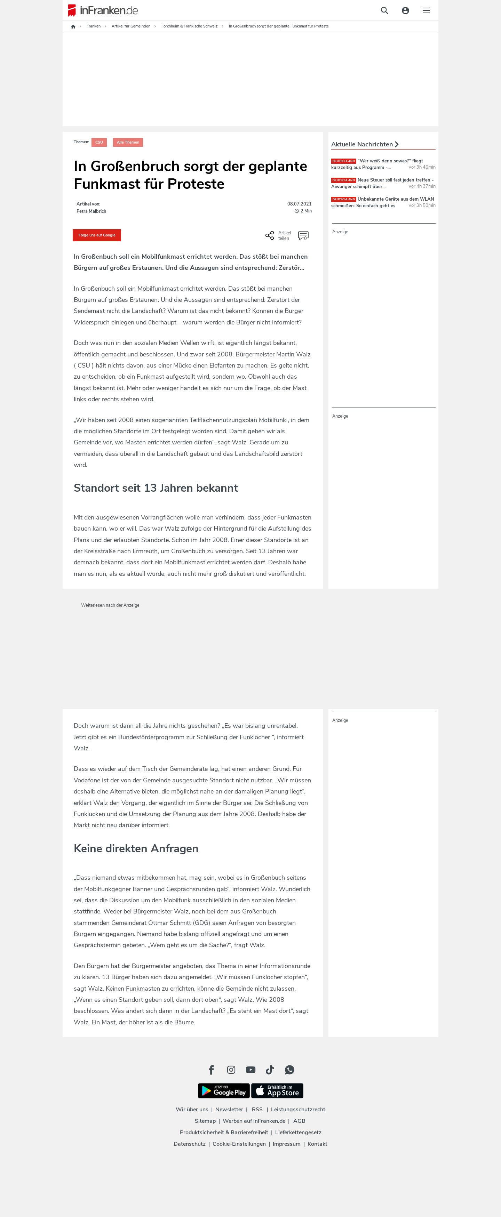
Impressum (287, 1144)
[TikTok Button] (270, 1070)
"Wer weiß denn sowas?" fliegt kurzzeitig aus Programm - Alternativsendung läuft (377, 167)
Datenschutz (190, 1144)
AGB (299, 1121)
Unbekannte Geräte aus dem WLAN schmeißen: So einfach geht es (382, 202)
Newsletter (229, 1109)
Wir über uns (192, 1109)
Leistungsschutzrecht (298, 1109)
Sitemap (205, 1121)
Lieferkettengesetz (298, 1132)
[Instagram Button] (231, 1070)
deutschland (344, 161)
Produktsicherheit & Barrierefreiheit (224, 1132)
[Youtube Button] (250, 1070)
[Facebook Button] (211, 1070)
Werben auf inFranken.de (254, 1121)
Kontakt (317, 1144)
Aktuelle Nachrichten (365, 144)
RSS (257, 1109)
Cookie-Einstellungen (239, 1144)
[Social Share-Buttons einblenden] (279, 238)
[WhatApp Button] (289, 1070)
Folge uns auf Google (97, 235)
